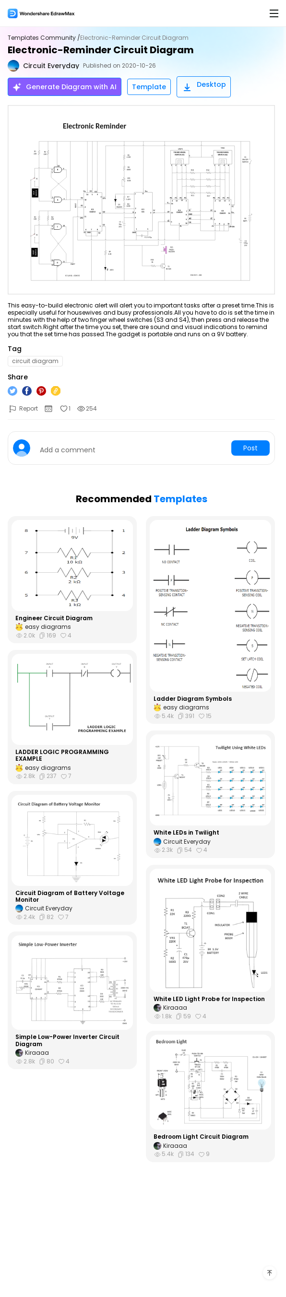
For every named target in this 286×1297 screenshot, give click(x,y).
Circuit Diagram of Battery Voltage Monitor (69, 897)
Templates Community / (44, 38)
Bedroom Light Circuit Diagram (201, 1136)
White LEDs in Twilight (186, 832)
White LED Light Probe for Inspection (209, 999)
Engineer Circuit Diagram (54, 618)
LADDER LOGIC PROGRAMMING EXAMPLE (62, 756)
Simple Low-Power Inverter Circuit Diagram (67, 1041)
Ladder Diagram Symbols (193, 699)
